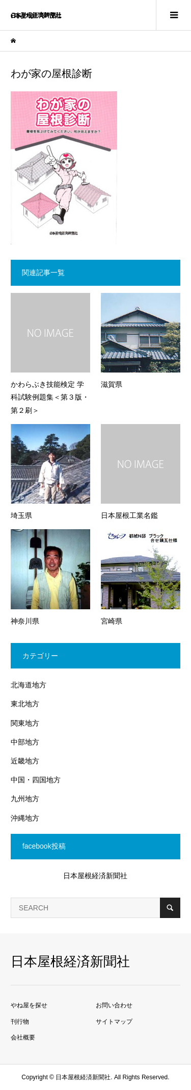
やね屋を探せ (29, 1005)
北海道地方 (28, 685)
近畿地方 (25, 761)
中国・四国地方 (36, 780)
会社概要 (23, 1037)
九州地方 (25, 799)
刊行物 (20, 1021)
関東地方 (25, 723)
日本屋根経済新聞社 (95, 876)
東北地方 (25, 704)
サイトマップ (114, 1021)
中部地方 (25, 742)
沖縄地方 (25, 818)
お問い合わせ (114, 1005)
